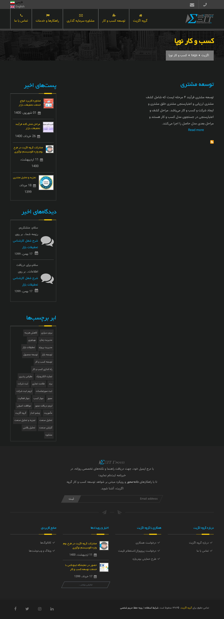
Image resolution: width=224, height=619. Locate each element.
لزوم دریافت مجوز (43, 406)
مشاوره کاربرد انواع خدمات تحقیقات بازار (30, 102)
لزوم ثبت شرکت (24, 391)
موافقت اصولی (24, 406)
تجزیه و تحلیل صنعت (24, 420)
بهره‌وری (32, 340)
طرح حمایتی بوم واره (144, 559)
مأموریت (48, 413)
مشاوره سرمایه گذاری (80, 19)
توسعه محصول (30, 355)
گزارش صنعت (45, 428)
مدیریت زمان (46, 340)
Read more (196, 130)
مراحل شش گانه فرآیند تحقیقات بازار (27, 126)
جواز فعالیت (24, 398)
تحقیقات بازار (29, 347)
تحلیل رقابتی (29, 428)
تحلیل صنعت (45, 420)
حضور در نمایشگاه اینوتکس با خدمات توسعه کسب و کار (81, 567)
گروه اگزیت (140, 19)
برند (50, 384)
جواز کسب (38, 398)
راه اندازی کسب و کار (42, 369)
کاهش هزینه (30, 333)
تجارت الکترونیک (44, 376)
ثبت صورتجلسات (44, 391)
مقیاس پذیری (25, 376)
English (17, 7)
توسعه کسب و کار (113, 19)
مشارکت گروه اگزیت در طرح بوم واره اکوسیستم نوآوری (28, 149)
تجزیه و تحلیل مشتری (24, 177)
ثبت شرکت (23, 384)
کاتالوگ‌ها (45, 543)
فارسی (16, 2)
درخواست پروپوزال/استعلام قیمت (137, 551)
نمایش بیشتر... (85, 584)
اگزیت (205, 55)
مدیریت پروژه (45, 347)
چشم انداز (35, 413)
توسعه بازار (47, 355)
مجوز (49, 398)
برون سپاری (46, 333)
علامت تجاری (38, 384)
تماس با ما (21, 19)
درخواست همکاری (146, 543)
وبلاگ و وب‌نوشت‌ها (40, 551)
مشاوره (49, 435)
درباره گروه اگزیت (199, 543)
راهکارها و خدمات (47, 19)
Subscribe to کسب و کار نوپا (212, 142)
